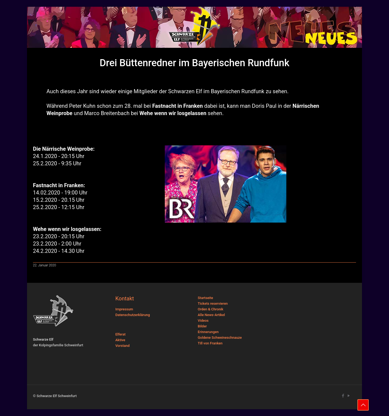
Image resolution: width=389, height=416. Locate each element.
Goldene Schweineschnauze (220, 338)
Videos (203, 320)
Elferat (120, 334)
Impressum (124, 309)
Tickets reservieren (213, 303)
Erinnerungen (208, 332)
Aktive (120, 340)
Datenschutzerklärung (132, 315)
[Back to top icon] (363, 405)
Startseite (205, 298)
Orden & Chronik (210, 309)
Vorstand (122, 346)
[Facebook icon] (343, 395)
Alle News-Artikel (211, 315)
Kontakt (124, 298)
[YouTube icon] (349, 395)
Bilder (202, 326)
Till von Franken (210, 343)
